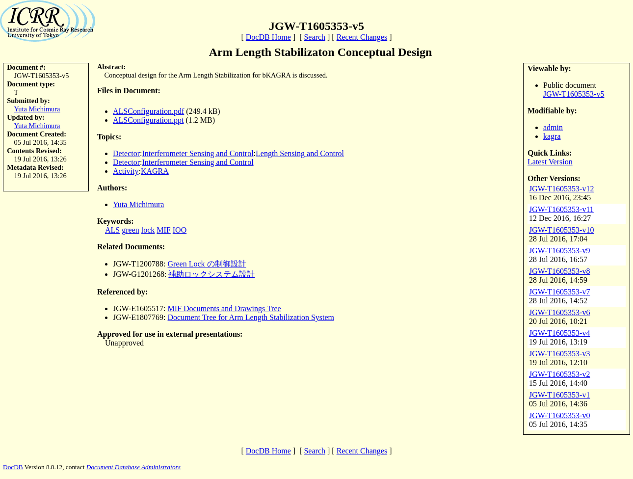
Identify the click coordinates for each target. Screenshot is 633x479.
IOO (179, 230)
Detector (126, 153)
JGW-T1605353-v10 (561, 230)
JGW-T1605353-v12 (561, 189)
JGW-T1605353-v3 (559, 353)
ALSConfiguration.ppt (148, 120)
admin (553, 127)
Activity (125, 171)
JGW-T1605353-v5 (573, 94)
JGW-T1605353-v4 (559, 333)
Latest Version (550, 162)
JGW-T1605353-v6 (559, 312)
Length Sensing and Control (300, 153)
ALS (112, 230)
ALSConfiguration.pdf (148, 111)
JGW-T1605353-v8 (559, 271)
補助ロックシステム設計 (211, 274)
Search (314, 37)
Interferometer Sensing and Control (198, 153)
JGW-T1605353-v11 (561, 209)
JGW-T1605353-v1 (559, 395)
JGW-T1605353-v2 (559, 374)
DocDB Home (268, 37)
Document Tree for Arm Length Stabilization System (251, 317)
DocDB (13, 467)
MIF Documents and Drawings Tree (224, 308)
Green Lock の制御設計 (207, 264)
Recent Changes (362, 37)
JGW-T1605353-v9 (559, 250)
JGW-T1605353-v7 (559, 292)
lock (148, 230)
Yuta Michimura (37, 109)
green (130, 230)
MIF (163, 230)
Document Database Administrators (133, 467)
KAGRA (155, 171)
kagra (552, 136)
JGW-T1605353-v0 (559, 415)
